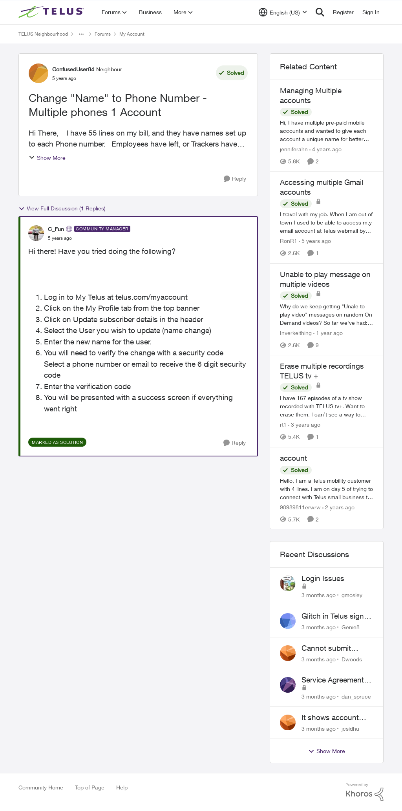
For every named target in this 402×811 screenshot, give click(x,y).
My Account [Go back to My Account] (131, 34)
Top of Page (89, 787)
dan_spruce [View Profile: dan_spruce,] (356, 696)
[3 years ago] (304, 425)
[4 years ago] (325, 149)
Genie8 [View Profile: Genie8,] (351, 627)
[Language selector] (283, 12)
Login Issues (323, 578)
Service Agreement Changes (333, 680)
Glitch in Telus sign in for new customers (337, 616)
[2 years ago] (338, 507)
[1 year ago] (328, 333)
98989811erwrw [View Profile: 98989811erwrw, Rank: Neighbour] (300, 506)
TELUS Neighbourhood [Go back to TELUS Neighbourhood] (43, 34)
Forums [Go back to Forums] (103, 34)
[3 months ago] (319, 595)
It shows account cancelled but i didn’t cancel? (336, 717)
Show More (47, 157)
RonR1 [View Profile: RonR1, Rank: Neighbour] (288, 241)
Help (122, 787)
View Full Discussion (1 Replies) (62, 208)
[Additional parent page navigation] (81, 34)
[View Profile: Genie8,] (288, 621)
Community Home (40, 787)
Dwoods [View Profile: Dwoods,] (352, 658)
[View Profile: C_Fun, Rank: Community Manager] (36, 233)
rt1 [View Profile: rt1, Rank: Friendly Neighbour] (283, 425)
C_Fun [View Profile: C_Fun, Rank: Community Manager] (56, 229)
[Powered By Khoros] (365, 792)
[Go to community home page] (52, 12)
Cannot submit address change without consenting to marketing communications (333, 648)
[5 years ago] (315, 241)
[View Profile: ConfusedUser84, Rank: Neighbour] (38, 73)
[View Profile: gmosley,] (288, 583)
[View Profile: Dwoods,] (288, 653)
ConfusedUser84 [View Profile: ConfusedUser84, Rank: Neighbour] (73, 69)
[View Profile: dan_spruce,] (288, 685)
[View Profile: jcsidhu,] (288, 722)
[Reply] (235, 179)
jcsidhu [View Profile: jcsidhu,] (350, 728)
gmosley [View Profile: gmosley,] (352, 595)
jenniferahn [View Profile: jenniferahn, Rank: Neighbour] (294, 149)
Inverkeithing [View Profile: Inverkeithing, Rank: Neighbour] (296, 332)
